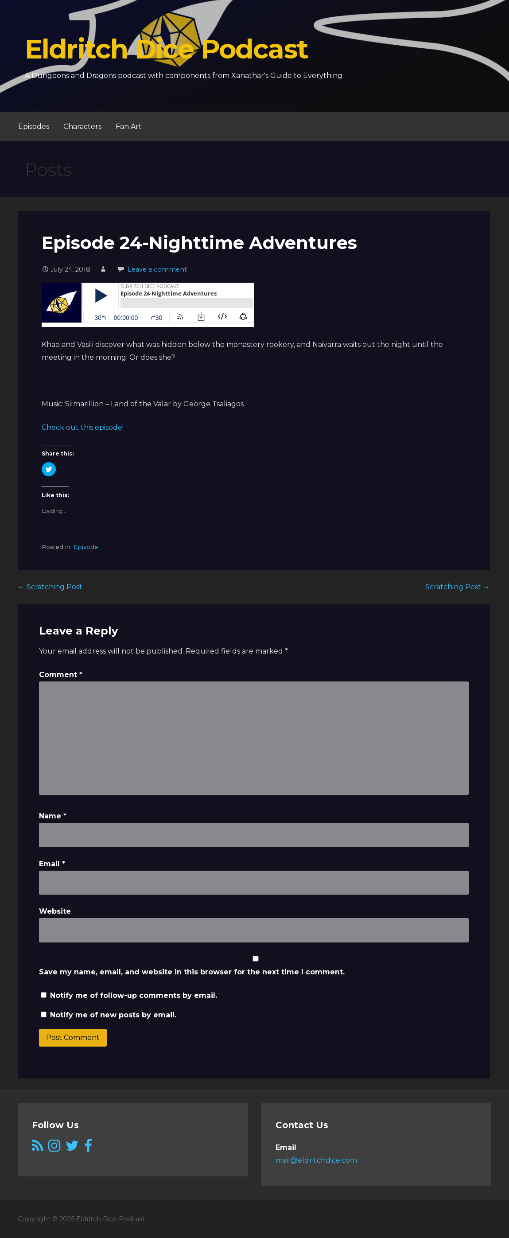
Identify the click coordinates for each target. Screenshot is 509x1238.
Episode (86, 546)
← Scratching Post (50, 587)
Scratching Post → (457, 587)
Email (52, 864)
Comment (60, 674)
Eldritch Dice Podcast (166, 49)
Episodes (33, 126)
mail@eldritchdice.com (316, 1160)
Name (52, 816)
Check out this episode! (83, 427)
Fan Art (129, 126)
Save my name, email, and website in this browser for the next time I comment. (192, 972)
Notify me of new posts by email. (113, 1015)
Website (55, 911)
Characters (82, 126)
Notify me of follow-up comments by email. (133, 995)
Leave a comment (157, 269)
